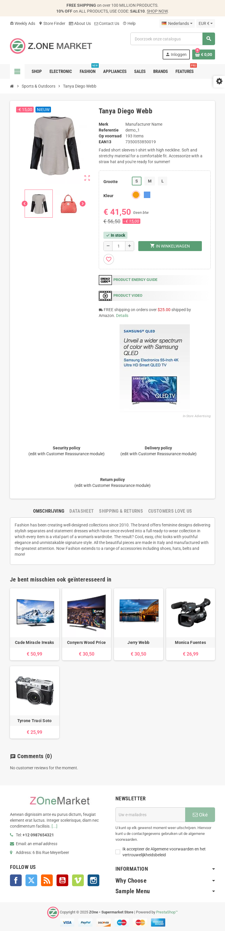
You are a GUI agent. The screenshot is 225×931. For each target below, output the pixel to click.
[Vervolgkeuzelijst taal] (177, 23)
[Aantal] (118, 246)
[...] (54, 826)
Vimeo (78, 880)
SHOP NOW (157, 11)
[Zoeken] (172, 39)
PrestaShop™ (167, 912)
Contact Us (106, 23)
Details (122, 315)
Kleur (108, 195)
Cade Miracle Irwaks (34, 642)
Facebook (16, 880)
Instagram (93, 880)
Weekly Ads (22, 23)
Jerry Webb (138, 642)
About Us (80, 23)
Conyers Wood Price (86, 642)
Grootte (110, 181)
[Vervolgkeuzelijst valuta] (205, 23)
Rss (47, 880)
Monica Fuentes (190, 642)
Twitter (31, 880)
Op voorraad (110, 136)
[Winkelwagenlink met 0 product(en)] (203, 54)
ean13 (105, 141)
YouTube (62, 880)
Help (129, 23)
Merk (103, 124)
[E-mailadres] (150, 814)
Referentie (109, 130)
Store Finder (52, 23)
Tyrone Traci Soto (34, 720)
